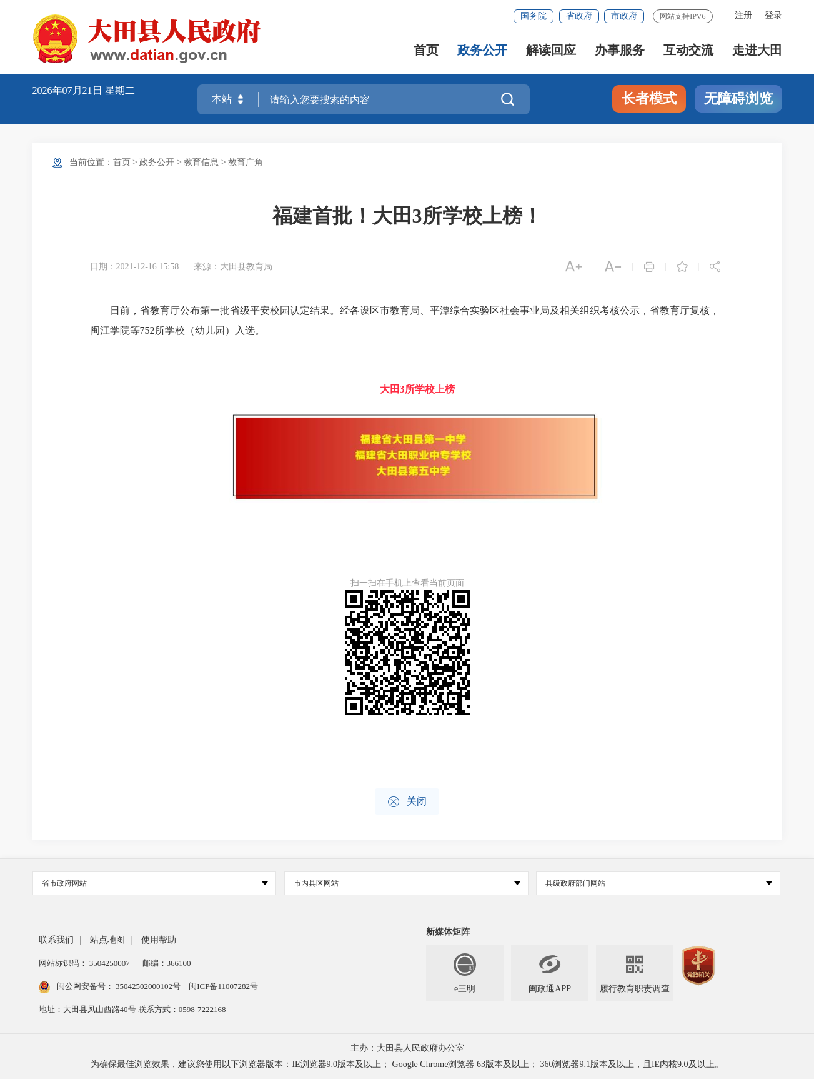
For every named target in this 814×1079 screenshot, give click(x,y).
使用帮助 (158, 940)
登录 (773, 15)
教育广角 (245, 162)
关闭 (407, 801)
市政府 (624, 16)
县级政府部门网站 (658, 883)
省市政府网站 (155, 883)
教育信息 (201, 162)
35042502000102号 (148, 986)
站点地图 (107, 940)
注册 (743, 15)
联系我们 (56, 940)
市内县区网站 (407, 883)
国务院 (533, 16)
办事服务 (620, 50)
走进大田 (757, 50)
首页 (426, 50)
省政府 (579, 16)
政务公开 (482, 50)
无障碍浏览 (738, 98)
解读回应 (551, 50)
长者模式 (649, 98)
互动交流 (688, 50)
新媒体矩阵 (448, 931)
